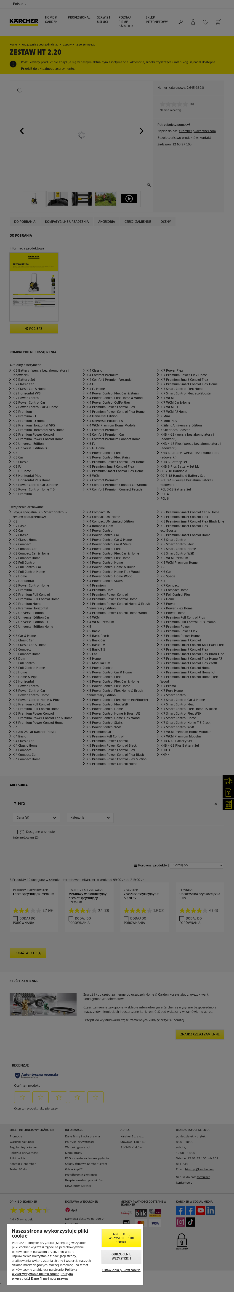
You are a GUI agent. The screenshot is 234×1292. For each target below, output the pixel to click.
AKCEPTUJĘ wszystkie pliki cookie (121, 1238)
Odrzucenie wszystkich (121, 1256)
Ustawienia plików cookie (121, 1270)
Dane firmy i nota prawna (50, 1278)
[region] (75, 1254)
